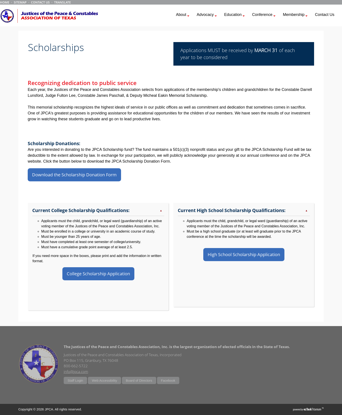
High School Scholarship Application (244, 254)
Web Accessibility (104, 380)
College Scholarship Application (98, 274)
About (182, 15)
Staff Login (75, 380)
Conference (263, 15)
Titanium (313, 409)
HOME (4, 2)
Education (234, 15)
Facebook (168, 380)
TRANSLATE (62, 2)
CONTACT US (40, 2)
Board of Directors (139, 380)
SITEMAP (20, 2)
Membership (295, 15)
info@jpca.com (76, 371)
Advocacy (207, 15)
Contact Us (324, 14)
